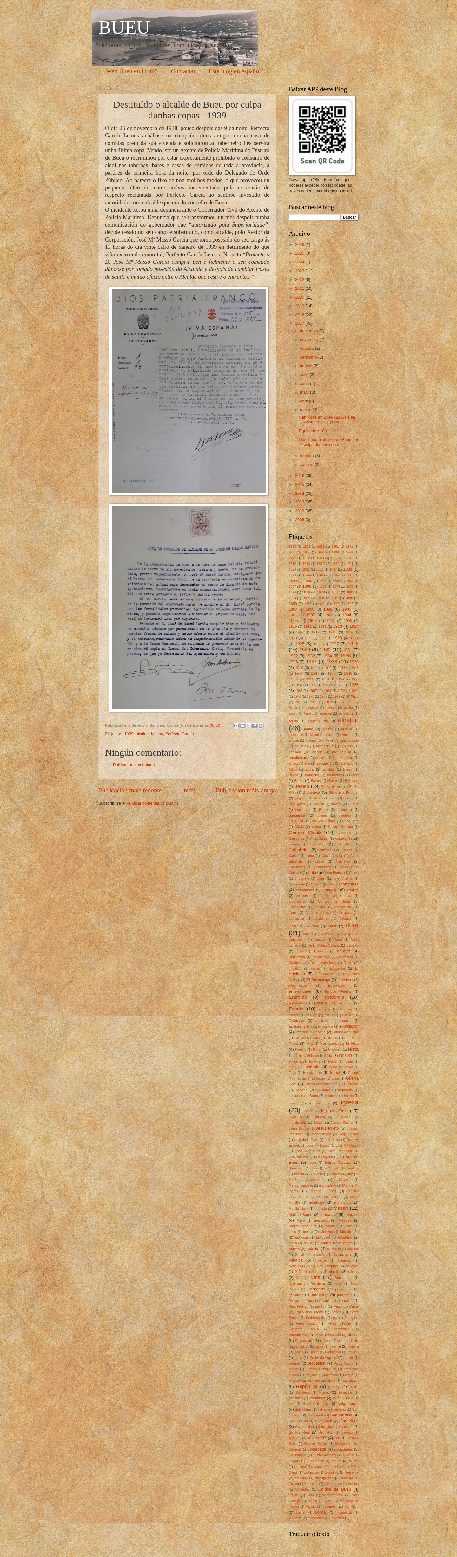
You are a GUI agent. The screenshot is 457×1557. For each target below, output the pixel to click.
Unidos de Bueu (334, 1489)
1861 (350, 581)
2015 (300, 484)
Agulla (293, 721)
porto (314, 1352)
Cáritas (346, 850)
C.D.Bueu (296, 821)
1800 (306, 558)
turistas (353, 1484)
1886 (321, 598)
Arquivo (320, 757)
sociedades (343, 1449)
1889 (293, 604)
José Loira (332, 1140)
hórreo (349, 1095)
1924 (354, 638)
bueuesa (345, 815)
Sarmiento (326, 1432)
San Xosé (349, 1420)
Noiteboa (352, 1266)
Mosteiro (345, 1237)
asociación (325, 763)
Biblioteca (311, 792)
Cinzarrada (297, 884)
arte (307, 763)
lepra (312, 1162)
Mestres (344, 1220)
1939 (129, 734)
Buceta (353, 804)
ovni (338, 1283)
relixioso (295, 1380)
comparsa (350, 884)
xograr (301, 1512)
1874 (336, 586)
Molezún (327, 1232)
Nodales (295, 1266)
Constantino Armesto (335, 896)
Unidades (302, 1489)
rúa (350, 1398)
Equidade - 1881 (314, 430)
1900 (346, 609)
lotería (299, 1174)
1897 (293, 609)
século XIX (317, 1437)
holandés (331, 1095)
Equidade (296, 1003)
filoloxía (315, 1061)
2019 (300, 305)
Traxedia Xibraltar (303, 1484)
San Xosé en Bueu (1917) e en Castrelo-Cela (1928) (327, 419)
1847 (336, 575)
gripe (335, 1078)
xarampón (330, 1506)
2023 (300, 270)
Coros (293, 913)
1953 (325, 679)
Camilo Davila (305, 832)
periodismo (298, 1335)
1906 (312, 620)
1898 (310, 609)
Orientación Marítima (307, 1283)
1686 (306, 552)
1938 (331, 661)
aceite (348, 708)
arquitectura (298, 757)
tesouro (318, 1466)
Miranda (331, 1226)
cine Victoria (342, 878)
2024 (300, 262)
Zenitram (336, 1518)
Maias (343, 1180)
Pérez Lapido (306, 1323)
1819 (336, 564)
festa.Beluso (308, 1055)
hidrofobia (323, 1090)
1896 (349, 604)
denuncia (320, 951)
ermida (344, 1003)
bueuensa (345, 810)
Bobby (318, 798)
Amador (347, 735)
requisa (334, 1386)
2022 (300, 279)
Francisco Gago (341, 1067)
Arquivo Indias (343, 757)
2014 (300, 493)
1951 (293, 679)
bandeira (312, 775)
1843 (292, 575)
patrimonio (330, 1300)
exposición (349, 1026)
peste (341, 1340)
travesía (347, 1478)
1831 (319, 569)
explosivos (325, 1026)
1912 (322, 626)
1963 (339, 685)
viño (328, 1501)
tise (344, 1466)
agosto (306, 365)
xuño (305, 383)
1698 (335, 552)
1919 (349, 632)
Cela (312, 872)
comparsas (305, 890)
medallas (328, 1214)
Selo (337, 1438)
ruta (292, 1404)
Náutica (296, 1260)
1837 (333, 569)
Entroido (298, 997)
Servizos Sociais (316, 1444)
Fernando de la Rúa (339, 1043)
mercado (321, 1220)
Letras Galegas (338, 1162)
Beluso (301, 786)
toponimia (311, 1472)
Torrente (351, 1472)
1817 (321, 564)
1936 (293, 661)
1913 (337, 626)
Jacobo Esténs (342, 1122)
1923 (337, 637)
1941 (314, 668)
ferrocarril (334, 1049)
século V (295, 1438)
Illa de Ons (334, 1110)
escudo (311, 1015)
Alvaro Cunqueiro (322, 735)
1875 (350, 586)
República (307, 1386)
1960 (326, 685)
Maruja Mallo (298, 1208)
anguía (294, 740)
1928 (353, 643)
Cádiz (299, 827)
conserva (303, 896)
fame (316, 1038)
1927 (334, 643)
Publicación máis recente (130, 790)
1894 (322, 604)
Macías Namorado (305, 1180)
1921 (308, 638)
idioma (293, 1103)
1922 (322, 638)
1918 (332, 632)
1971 (327, 690)
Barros (333, 781)
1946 (299, 673)
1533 (292, 546)
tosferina (301, 1478)
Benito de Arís (332, 787)
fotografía (312, 1066)
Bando (354, 775)
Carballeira (298, 849)
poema (335, 1346)
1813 (306, 564)
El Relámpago (318, 980)
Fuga (292, 1073)
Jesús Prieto (327, 1128)
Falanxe (300, 1038)
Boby (333, 798)
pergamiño (341, 1329)
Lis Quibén (331, 1168)
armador (295, 752)
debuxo (353, 945)
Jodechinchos (321, 1134)
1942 (327, 668)
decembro (309, 330)
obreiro (335, 1272)
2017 (300, 323)
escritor (294, 1015)
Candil (323, 838)
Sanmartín (346, 1426)
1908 (348, 621)
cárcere (325, 850)
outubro (307, 348)
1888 (349, 598)
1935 (345, 655)
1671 (349, 546)
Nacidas (353, 1249)
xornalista (345, 1512)
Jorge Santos (349, 1134)
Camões (345, 833)
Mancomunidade (301, 1185)
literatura (352, 1168)
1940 (299, 668)
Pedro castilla (316, 1318)
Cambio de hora (340, 827)
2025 (300, 253)
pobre (319, 1346)
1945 (355, 668)
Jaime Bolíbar (299, 1128)
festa (353, 1049)
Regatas (311, 1375)
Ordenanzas (343, 1278)
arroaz (293, 763)
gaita (305, 1078)
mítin (292, 1232)
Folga (332, 1061)
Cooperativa (298, 907)
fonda (348, 1061)
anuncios (301, 746)
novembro (309, 339)
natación (319, 1254)
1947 (315, 673)
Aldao (308, 729)
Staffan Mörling (324, 1455)
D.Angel (347, 934)
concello (330, 889)
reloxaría (313, 1380)
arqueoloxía (341, 752)
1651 (335, 546)
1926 (317, 644)
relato (349, 1375)
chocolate (302, 878)
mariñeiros (342, 1202)
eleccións (345, 980)
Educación (337, 968)
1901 (293, 615)
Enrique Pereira (338, 991)
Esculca (348, 1015)
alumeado (296, 735)
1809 (334, 558)
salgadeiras (348, 1403)
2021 (300, 288)
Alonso (327, 729)
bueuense (297, 815)
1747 (292, 558)
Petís (355, 1340)
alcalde (142, 734)
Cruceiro (296, 926)
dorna (315, 968)
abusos (331, 708)
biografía (301, 798)
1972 (341, 690)
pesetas (325, 1340)
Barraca (316, 781)
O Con (299, 1272)
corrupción (296, 918)
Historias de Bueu (303, 1095)
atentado (347, 763)
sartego (347, 1432)
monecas (301, 1237)
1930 (325, 649)
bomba (348, 798)
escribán (346, 1009)
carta (310, 856)
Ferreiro (301, 1049)
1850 (308, 581)
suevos (348, 1455)
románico (295, 1398)
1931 (347, 649)
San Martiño (341, 1415)
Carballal (343, 844)
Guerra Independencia (321, 1084)
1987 (323, 696)
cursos (308, 934)
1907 (331, 621)
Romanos (317, 1398)
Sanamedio (303, 1426)
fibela (327, 1055)
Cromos (345, 918)
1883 (350, 592)
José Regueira (307, 1151)
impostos (295, 1117)
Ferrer (317, 1049)
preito (349, 1358)
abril (304, 401)
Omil (299, 1278)
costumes (322, 918)
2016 (300, 475)
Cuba (332, 926)
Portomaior (333, 1352)
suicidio (294, 1461)
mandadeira (327, 1185)
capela (294, 844)
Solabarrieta (298, 1455)
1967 (313, 690)
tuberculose (333, 1484)
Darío (338, 940)
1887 (335, 598)
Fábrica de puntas (345, 1032)
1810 (349, 558)
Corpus (345, 912)
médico (352, 1214)
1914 (354, 626)
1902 (310, 615)
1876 (292, 592)
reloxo (330, 1380)
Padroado (316, 1289)
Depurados (297, 957)
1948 (332, 673)
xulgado (295, 1518)
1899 (328, 609)
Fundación (312, 1072)
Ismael (318, 1122)
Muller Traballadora (337, 1243)
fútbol (335, 1072)
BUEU (124, 27)
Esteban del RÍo (300, 1026)
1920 (293, 638)
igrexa (350, 1102)
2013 (300, 502)
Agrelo (308, 713)
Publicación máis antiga (246, 790)
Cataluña (295, 873)
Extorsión (302, 1032)
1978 (310, 696)
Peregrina (351, 1318)
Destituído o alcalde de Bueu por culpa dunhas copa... (328, 442)
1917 (315, 632)
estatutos (345, 1021)
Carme (294, 856)
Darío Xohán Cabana (324, 945)
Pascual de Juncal (302, 1300)
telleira (354, 1461)
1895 (336, 604)
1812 (292, 564)
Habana (301, 1090)
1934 (327, 655)
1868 (307, 586)
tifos (333, 1466)
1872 (323, 586)
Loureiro (317, 1174)
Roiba (324, 1392)
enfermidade (300, 991)
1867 (292, 586)
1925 (299, 643)
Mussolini (334, 1249)
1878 (306, 592)
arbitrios (347, 746)
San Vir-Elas (298, 1421)
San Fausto (315, 1415)
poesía (353, 1346)
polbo (299, 1352)
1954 (340, 679)
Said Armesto (315, 1403)
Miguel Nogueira (303, 1226)
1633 (321, 546)
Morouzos (323, 1237)
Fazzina (332, 1038)
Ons (315, 1277)
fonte (292, 1067)
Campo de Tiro (300, 838)
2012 (300, 510)
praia (298, 1358)
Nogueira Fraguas (323, 1266)
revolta (354, 1386)
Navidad (321, 1260)
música (313, 1248)
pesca (353, 1334)
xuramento (316, 1518)
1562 (306, 546)
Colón (330, 884)
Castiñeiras (297, 867)
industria (319, 1117)
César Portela (333, 873)
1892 (308, 604)
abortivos (311, 708)
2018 (300, 314)
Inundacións (298, 1122)
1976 (297, 696)
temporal (300, 1466)
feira (309, 1043)
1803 (320, 558)
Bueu (323, 810)
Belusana (352, 781)
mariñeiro (316, 1202)
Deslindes (296, 962)
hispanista (345, 1090)
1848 (349, 575)
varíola (294, 1495)
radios (293, 1369)
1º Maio (352, 696)
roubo (337, 1398)
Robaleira (302, 1392)
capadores (343, 838)
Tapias (336, 1461)
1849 (293, 581)
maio (305, 392)
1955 (355, 679)
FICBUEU (346, 1055)
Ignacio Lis (319, 1103)
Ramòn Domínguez (321, 1369)
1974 (355, 690)
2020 (300, 297)
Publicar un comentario (134, 764)
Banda (293, 775)
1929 (304, 649)
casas (319, 861)
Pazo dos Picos (309, 1312)
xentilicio (352, 1506)
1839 (347, 569)
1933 (310, 655)
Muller (309, 1243)
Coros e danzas (317, 913)
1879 (321, 592)
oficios (353, 1272)
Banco (347, 769)
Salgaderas (303, 1409)
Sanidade (325, 1426)
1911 (308, 626)
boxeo (336, 804)
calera (316, 827)
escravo (324, 1009)
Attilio (293, 769)
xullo (304, 374)
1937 (311, 661)
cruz (315, 926)
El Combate (324, 974)
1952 (310, 679)
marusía (321, 1208)
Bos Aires (297, 804)
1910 (293, 626)
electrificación (298, 985)
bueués (322, 815)
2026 (300, 244)
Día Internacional (323, 962)
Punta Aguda (343, 1363)
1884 (292, 598)
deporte (344, 951)
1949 (348, 673)
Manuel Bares (323, 1191)
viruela (310, 1506)
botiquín (318, 804)
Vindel (312, 1501)
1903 (329, 615)
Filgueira (295, 1061)
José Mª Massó (347, 1145)
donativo (295, 968)
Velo (310, 1495)
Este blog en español (235, 71)
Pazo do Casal (346, 1306)
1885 (306, 598)
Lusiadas (335, 1174)
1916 (299, 632)
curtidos (327, 934)
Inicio (188, 790)
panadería (296, 1295)
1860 (336, 581)
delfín (300, 951)
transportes (324, 1478)
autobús (328, 769)
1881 (336, 592)
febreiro (307, 455)
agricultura (346, 713)
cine (320, 878)
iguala (308, 1111)
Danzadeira (297, 940)
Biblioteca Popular (343, 792)
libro (314, 1168)
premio (294, 1363)
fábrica (320, 1032)
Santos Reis (299, 1432)
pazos (336, 1312)
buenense (302, 810)
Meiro (301, 1220)
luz (350, 1174)
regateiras (331, 1375)
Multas (294, 1249)
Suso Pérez (315, 1461)
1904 (346, 615)
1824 (292, 569)
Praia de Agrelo (322, 1358)
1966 (298, 690)
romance (345, 1392)
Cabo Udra (350, 821)
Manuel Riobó (329, 1197)
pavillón (320, 1306)
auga (309, 769)
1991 (337, 696)
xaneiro (307, 464)
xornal (321, 1512)
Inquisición (343, 1117)
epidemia (334, 997)
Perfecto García (179, 734)
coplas (321, 907)
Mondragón (349, 1232)
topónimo (331, 1472)
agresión (326, 713)
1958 (312, 685)
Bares (299, 781)
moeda (308, 1232)
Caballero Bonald (322, 821)
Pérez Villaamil (340, 1323)
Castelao (343, 861)
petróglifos (301, 1346)
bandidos (334, 775)
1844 (306, 575)
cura (352, 925)
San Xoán (323, 1421)
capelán (319, 844)
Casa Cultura (332, 856)
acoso (293, 713)
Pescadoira (304, 1340)
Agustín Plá (317, 721)
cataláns (346, 867)
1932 (293, 655)
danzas (320, 940)
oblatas (316, 1272)
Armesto (316, 752)
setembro (309, 357)
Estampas (297, 1021)
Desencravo (321, 957)
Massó (157, 734)
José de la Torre (306, 1140)
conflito (353, 890)
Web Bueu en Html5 (132, 71)
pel (335, 1318)
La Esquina (324, 1157)
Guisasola (351, 1084)
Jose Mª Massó (318, 1145)
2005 (300, 519)
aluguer (346, 729)
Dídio (348, 962)
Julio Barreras (299, 1157)
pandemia (320, 1294)
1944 (341, 668)
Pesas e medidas (328, 1335)
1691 (321, 552)
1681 (292, 552)
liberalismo (296, 1168)
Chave (354, 873)
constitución (297, 901)
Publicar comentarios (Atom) (152, 803)
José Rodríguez (340, 1151)
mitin (349, 1226)
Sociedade (316, 1449)
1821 (349, 564)
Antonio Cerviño (317, 740)
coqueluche (343, 907)
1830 (306, 569)
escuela (330, 1015)
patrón (348, 1300)
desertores (345, 957)
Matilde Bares (300, 1214)
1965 (354, 684)
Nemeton (344, 1260)
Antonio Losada (347, 740)
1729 (349, 552)
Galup (320, 1078)
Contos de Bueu (334, 901)
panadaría (343, 1289)
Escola (296, 1008)
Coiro (315, 884)
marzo (306, 409)
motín (293, 1243)
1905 (293, 620)
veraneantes (332, 1495)
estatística (322, 1021)
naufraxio (342, 1254)
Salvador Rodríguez (331, 1409)
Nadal (299, 1254)
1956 (298, 685)
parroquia (345, 1295)
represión (350, 1380)
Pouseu (353, 1352)
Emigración (337, 985)
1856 (323, 581)
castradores (322, 867)
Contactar (183, 71)
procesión (317, 1363)
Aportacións (324, 746)
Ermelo (320, 1003)
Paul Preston (298, 1306)
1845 (321, 575)
